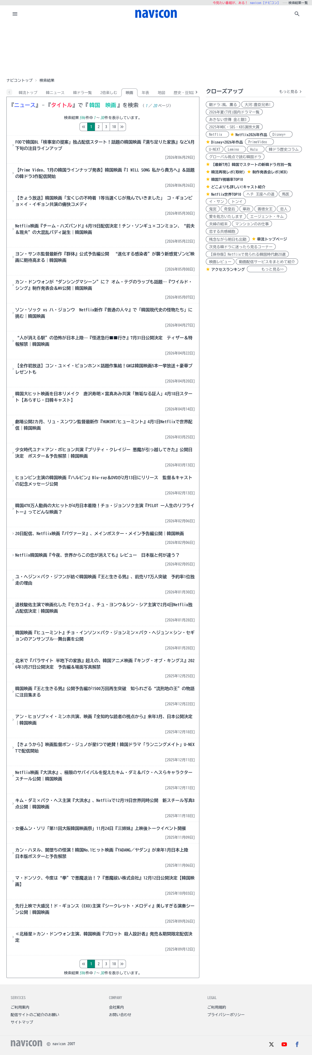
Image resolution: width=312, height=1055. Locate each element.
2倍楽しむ (108, 93)
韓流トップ (28, 93)
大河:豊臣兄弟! (257, 105)
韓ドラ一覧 (82, 93)
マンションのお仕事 (252, 224)
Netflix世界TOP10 (226, 194)
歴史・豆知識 (185, 93)
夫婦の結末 (218, 224)
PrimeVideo (259, 142)
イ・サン (216, 201)
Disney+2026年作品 (227, 142)
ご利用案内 (20, 1007)
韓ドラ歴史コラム (284, 149)
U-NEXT (214, 149)
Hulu (255, 149)
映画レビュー (220, 262)
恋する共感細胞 (222, 231)
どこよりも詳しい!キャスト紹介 (238, 187)
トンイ (237, 201)
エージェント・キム (267, 216)
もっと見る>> (267, 269)
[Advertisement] (156, 49)
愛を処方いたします (226, 216)
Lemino (235, 149)
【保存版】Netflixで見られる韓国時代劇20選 (247, 254)
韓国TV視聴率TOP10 (227, 179)
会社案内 (116, 1007)
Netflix (217, 134)
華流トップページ (272, 239)
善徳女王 (265, 209)
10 (136, 127)
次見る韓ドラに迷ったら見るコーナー (240, 247)
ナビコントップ (19, 80)
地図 (161, 93)
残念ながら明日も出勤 (227, 239)
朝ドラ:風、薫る (223, 105)
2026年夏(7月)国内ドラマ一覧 (234, 112)
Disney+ (280, 134)
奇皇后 (229, 209)
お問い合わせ (120, 1015)
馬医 (285, 194)
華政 (246, 209)
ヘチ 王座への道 (260, 194)
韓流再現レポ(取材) (228, 172)
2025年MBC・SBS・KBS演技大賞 (234, 127)
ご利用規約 (216, 1007)
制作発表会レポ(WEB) (270, 172)
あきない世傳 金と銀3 (227, 119)
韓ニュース (55, 93)
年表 (145, 93)
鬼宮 (212, 209)
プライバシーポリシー (226, 1015)
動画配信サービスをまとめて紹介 (267, 262)
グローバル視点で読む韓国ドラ (235, 157)
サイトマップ (22, 1022)
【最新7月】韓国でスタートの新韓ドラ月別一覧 (251, 164)
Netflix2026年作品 (251, 135)
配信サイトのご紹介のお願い (35, 1015)
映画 (129, 93)
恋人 (283, 209)
